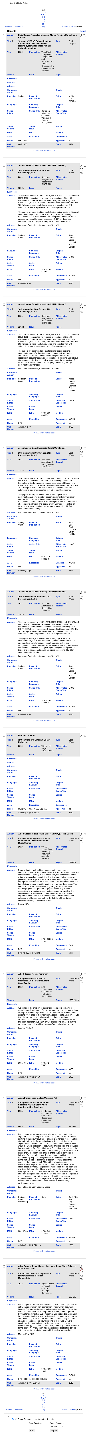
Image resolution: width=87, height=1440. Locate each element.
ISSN (9, 132)
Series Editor (10, 112)
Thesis (59, 90)
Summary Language (33, 106)
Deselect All (18, 26)
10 (43, 19)
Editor (58, 96)
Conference (61, 136)
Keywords (12, 78)
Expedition (34, 136)
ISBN (31, 132)
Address (11, 86)
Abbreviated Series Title (61, 112)
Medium (59, 132)
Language (11, 105)
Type (58, 41)
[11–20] (43, 25)
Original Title (59, 106)
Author (10, 35)
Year (9, 52)
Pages (59, 74)
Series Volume (10, 127)
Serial (58, 144)
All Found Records (23, 1419)
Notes (10, 140)
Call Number (11, 145)
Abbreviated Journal (61, 53)
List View (65, 26)
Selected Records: (46, 1419)
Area (9, 136)
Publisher (11, 96)
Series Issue (32, 127)
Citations (72, 26)
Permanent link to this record (44, 150)
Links (83, 31)
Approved (60, 140)
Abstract (11, 82)
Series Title (34, 111)
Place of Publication (34, 97)
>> (43, 21)
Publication (34, 52)
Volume (10, 74)
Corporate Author (12, 91)
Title (9, 41)
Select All (8, 26)
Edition (59, 126)
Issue (31, 74)
